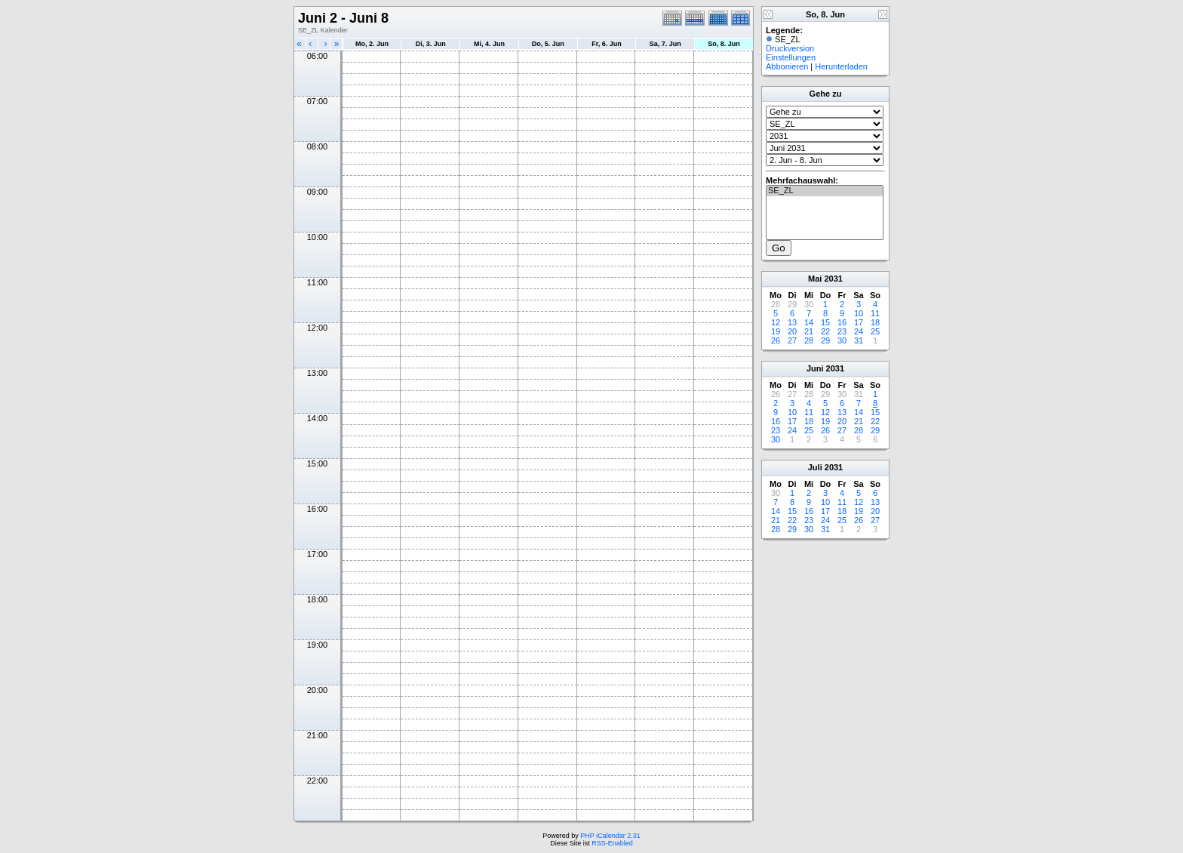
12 (775, 322)
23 (842, 331)
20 (792, 331)
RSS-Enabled (612, 843)
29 (825, 340)
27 (792, 340)
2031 (833, 278)
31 (858, 340)
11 (875, 313)
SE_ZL (825, 191)
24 (858, 331)
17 (858, 322)
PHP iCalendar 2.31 (610, 835)
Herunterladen (841, 66)
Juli (815, 467)
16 (842, 322)
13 (792, 322)
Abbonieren (787, 66)
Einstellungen (791, 57)
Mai (815, 278)
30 (842, 340)
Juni (815, 368)
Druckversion (790, 48)
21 (808, 331)
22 (825, 331)
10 (858, 313)
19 (775, 331)
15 (825, 322)
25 (875, 331)
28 (808, 340)
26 (775, 340)
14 (808, 322)
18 (875, 322)
